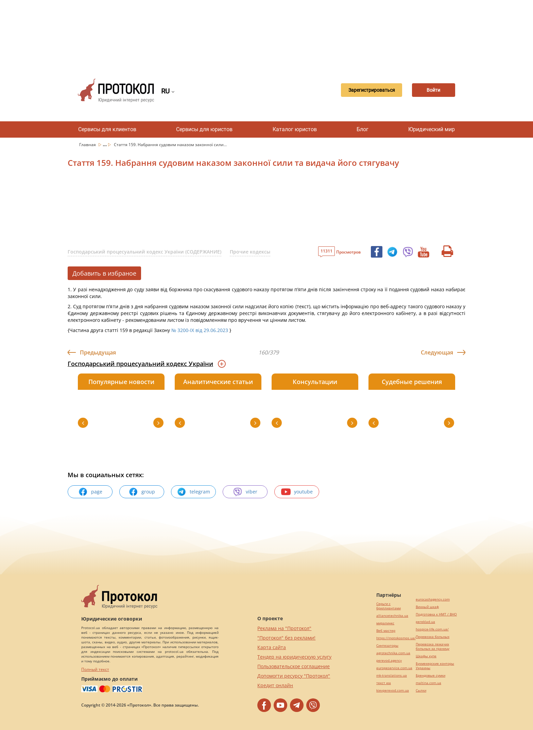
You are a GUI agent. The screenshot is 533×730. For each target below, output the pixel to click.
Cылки (421, 690)
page (90, 492)
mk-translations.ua (391, 675)
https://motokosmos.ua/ (396, 638)
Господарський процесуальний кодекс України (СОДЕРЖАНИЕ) (144, 251)
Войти (431, 90)
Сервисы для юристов (204, 129)
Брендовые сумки (430, 675)
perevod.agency (389, 660)
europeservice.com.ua (394, 668)
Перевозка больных (432, 637)
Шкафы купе (426, 656)
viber (245, 492)
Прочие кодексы (250, 251)
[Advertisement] (266, 34)
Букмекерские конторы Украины (435, 665)
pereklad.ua (425, 622)
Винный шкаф (427, 607)
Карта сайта (271, 647)
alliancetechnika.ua (392, 615)
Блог (362, 129)
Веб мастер (385, 630)
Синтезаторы (387, 645)
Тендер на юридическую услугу (294, 657)
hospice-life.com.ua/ (432, 629)
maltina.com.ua (428, 683)
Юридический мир (431, 129)
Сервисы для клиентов (107, 129)
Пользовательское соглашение (293, 666)
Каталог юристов (295, 129)
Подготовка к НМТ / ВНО (436, 614)
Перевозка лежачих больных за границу (432, 646)
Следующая (437, 352)
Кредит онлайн (275, 685)
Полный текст (95, 669)
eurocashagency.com (433, 599)
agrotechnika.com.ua (393, 653)
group (141, 492)
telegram (193, 492)
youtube (297, 492)
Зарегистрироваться (366, 90)
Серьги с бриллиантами (388, 606)
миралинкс (385, 623)
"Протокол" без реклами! (286, 638)
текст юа (383, 683)
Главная (88, 144)
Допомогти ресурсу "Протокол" (293, 676)
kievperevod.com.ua (392, 690)
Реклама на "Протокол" (284, 628)
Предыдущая (98, 352)
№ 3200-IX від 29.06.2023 (199, 330)
